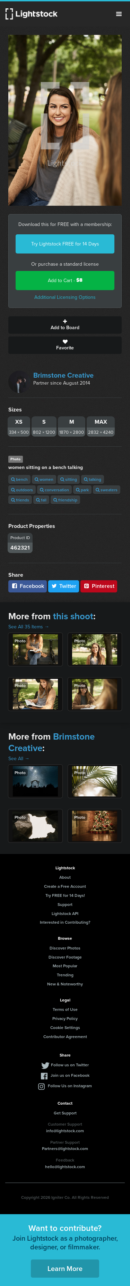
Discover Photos (65, 948)
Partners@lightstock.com (65, 1148)
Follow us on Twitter (70, 1065)
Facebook (27, 586)
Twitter (64, 586)
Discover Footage (65, 957)
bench (19, 479)
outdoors (22, 490)
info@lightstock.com (65, 1131)
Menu (118, 14)
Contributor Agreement (65, 1036)
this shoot (73, 616)
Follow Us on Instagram (70, 1086)
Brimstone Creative (63, 375)
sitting (68, 479)
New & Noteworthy (65, 984)
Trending (65, 975)
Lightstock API (65, 913)
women (44, 479)
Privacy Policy (65, 1018)
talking (92, 479)
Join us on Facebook (70, 1075)
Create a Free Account (65, 886)
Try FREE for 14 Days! (65, 895)
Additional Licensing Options (65, 297)
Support (65, 904)
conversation (54, 490)
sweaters (107, 490)
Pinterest (98, 586)
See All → (18, 758)
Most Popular (65, 966)
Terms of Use (65, 1009)
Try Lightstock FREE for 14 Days (65, 243)
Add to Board (65, 325)
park (82, 490)
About (65, 877)
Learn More (65, 1268)
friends (20, 500)
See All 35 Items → (28, 626)
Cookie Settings (65, 1027)
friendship (65, 500)
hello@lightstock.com (65, 1167)
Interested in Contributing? (65, 922)
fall (41, 500)
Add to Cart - (65, 280)
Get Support (65, 1113)
